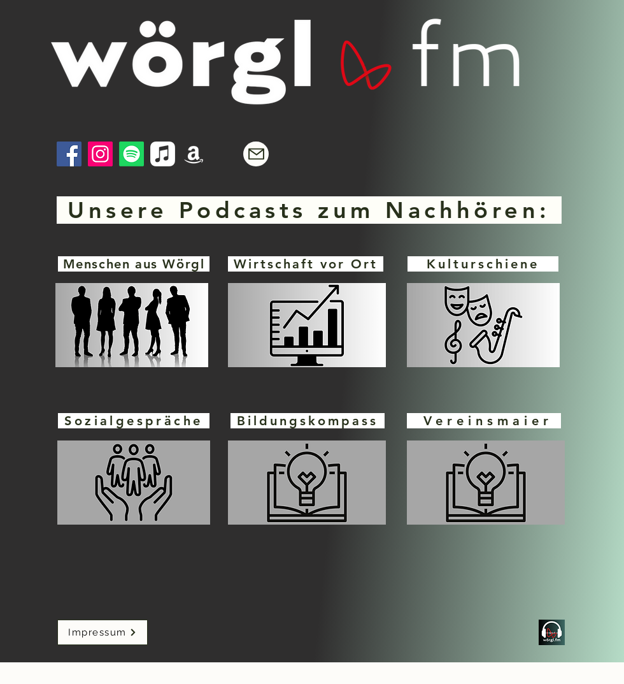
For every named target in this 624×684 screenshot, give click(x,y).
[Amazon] (193, 154)
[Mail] (256, 154)
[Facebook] (69, 154)
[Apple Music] (162, 154)
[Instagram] (100, 154)
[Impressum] (102, 632)
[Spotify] (131, 154)
